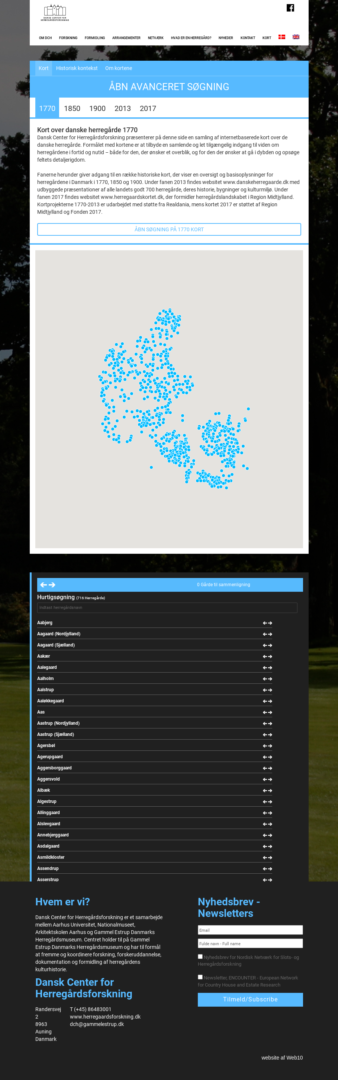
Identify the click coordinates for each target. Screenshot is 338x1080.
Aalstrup (45, 689)
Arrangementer (126, 38)
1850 (72, 108)
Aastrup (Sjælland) (55, 734)
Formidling (95, 38)
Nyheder (226, 38)
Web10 (294, 1058)
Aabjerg (44, 622)
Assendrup (48, 868)
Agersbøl (46, 745)
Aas (41, 712)
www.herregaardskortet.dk (132, 197)
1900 (97, 108)
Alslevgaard (48, 823)
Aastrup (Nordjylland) (58, 723)
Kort (267, 38)
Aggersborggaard (54, 768)
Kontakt (248, 38)
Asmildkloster (50, 857)
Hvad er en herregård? (191, 38)
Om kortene (118, 68)
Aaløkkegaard (50, 700)
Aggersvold (48, 779)
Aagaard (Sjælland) (56, 645)
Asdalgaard (48, 846)
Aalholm (45, 678)
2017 (148, 108)
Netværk (156, 38)
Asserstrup (48, 879)
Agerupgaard (50, 756)
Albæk (43, 790)
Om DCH (45, 38)
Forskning (68, 38)
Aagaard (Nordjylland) (58, 633)
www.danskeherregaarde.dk (256, 182)
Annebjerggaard (53, 835)
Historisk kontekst (77, 68)
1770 (47, 108)
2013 (123, 108)
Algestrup (47, 801)
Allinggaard (48, 812)
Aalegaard (47, 667)
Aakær (43, 656)
